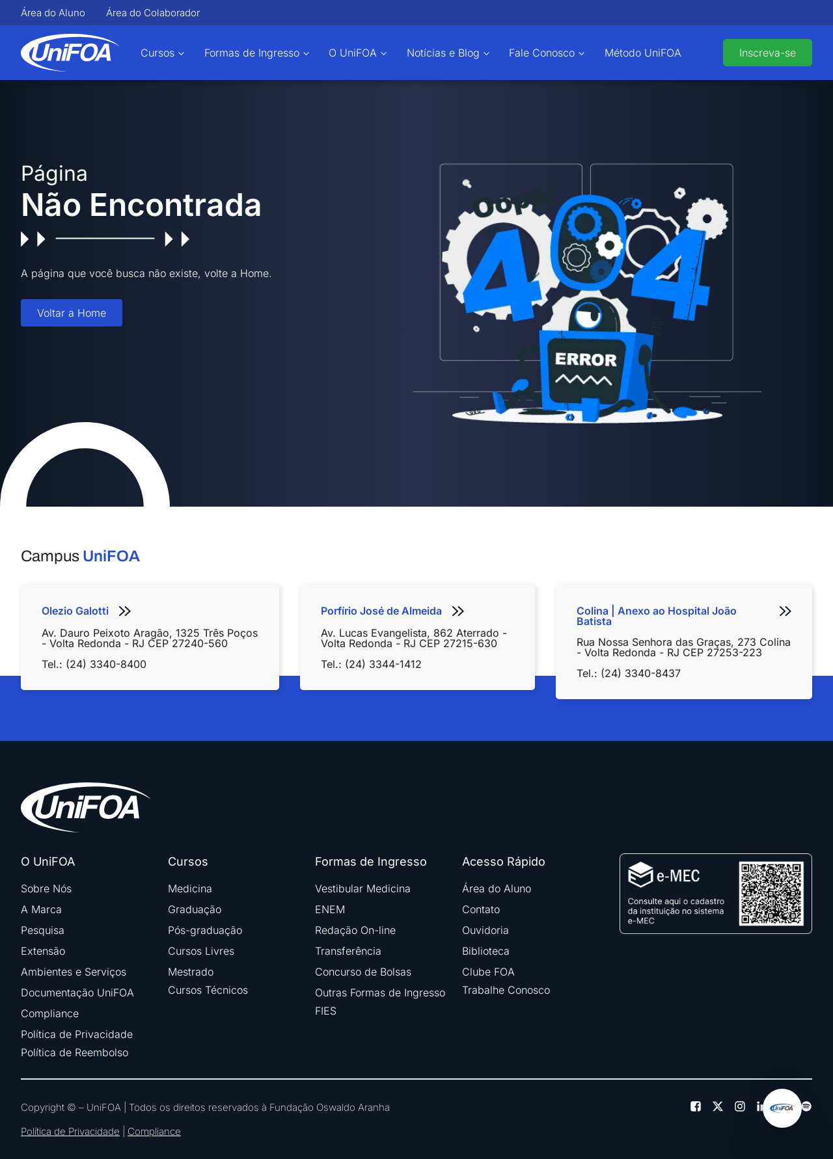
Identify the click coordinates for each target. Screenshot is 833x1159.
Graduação (194, 909)
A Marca (41, 909)
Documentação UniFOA (77, 992)
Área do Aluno (53, 13)
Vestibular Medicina (363, 888)
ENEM (330, 909)
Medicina (190, 888)
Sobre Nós (46, 888)
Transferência (348, 951)
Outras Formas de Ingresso (380, 992)
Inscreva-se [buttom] (767, 52)
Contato (481, 909)
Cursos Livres (201, 951)
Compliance (50, 1013)
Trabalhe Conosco (506, 990)
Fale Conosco (542, 52)
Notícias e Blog (443, 52)
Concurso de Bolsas (363, 971)
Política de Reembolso (74, 1052)
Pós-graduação (205, 930)
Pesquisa (42, 930)
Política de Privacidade (77, 1034)
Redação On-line (355, 930)
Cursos (157, 52)
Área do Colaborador (153, 13)
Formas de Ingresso (251, 52)
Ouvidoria (485, 930)
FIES (325, 1011)
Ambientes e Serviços (73, 971)
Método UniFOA (643, 52)
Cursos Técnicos (208, 990)
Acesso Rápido (503, 862)
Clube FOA (488, 971)
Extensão (43, 951)
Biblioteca (486, 951)
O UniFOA (353, 52)
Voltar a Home (71, 312)
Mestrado (190, 971)
